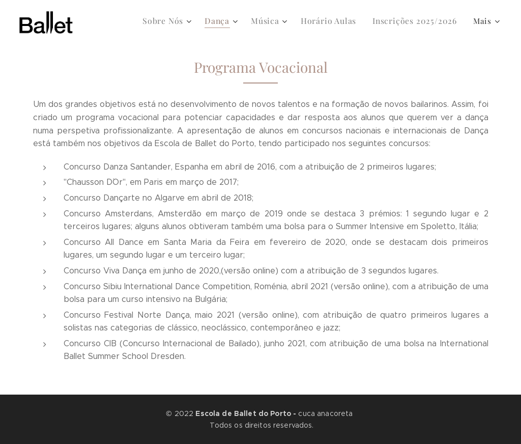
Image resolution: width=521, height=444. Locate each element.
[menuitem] (178, 21)
